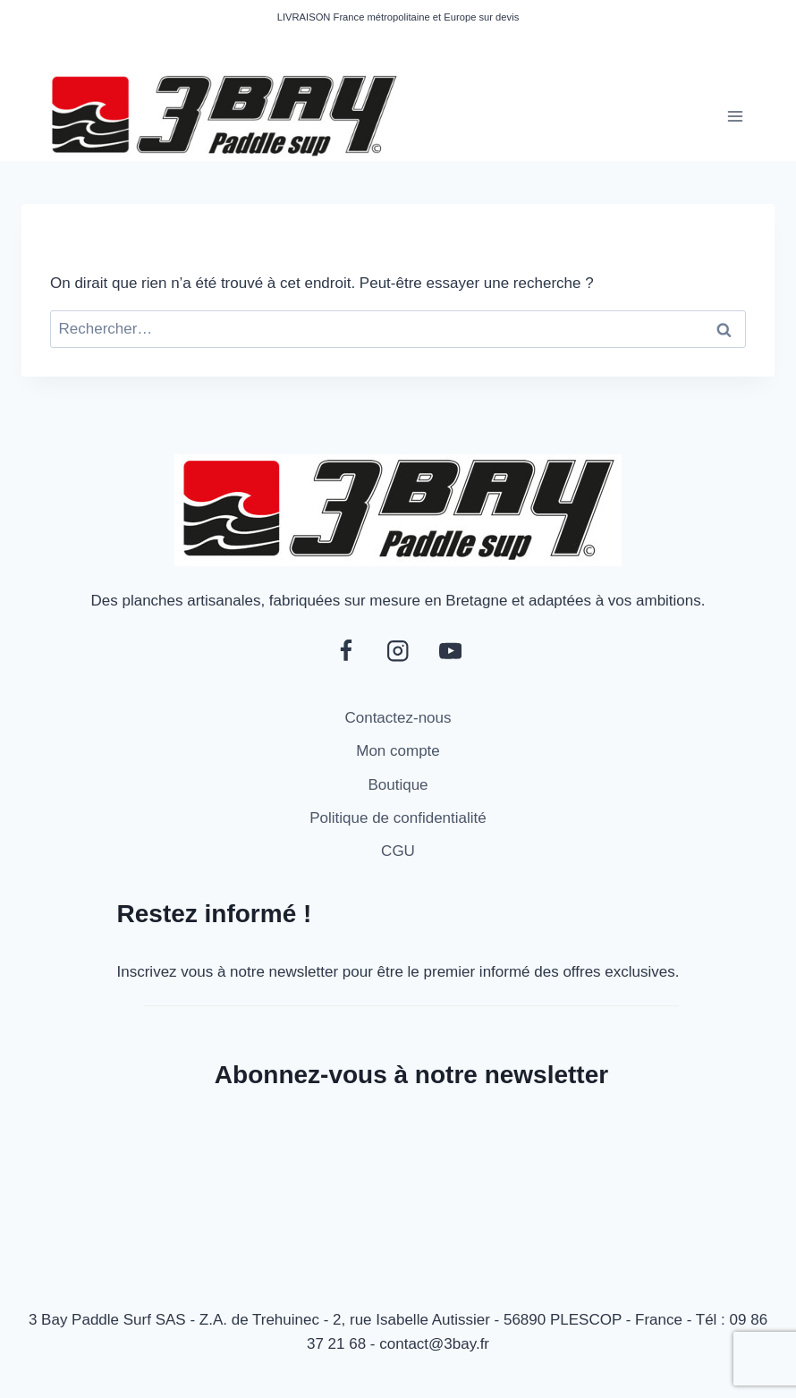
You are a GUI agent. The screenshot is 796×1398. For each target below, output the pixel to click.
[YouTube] (450, 651)
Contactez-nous (397, 717)
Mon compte (398, 750)
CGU (398, 851)
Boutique (398, 784)
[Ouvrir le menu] (734, 116)
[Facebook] (345, 651)
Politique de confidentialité (398, 817)
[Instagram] (398, 651)
